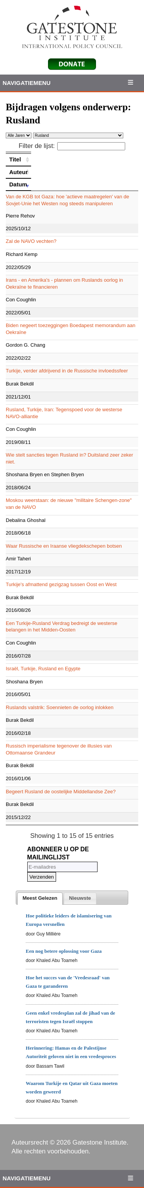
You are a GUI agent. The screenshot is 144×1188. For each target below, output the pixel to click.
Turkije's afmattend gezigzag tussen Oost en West (61, 584)
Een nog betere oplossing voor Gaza (64, 951)
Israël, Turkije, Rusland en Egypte (43, 668)
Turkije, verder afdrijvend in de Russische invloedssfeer (67, 371)
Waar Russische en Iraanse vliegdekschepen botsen (64, 546)
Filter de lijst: (72, 146)
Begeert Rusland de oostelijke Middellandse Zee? (61, 791)
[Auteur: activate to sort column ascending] (18, 172)
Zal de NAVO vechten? (31, 241)
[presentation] (40, 898)
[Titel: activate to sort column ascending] (18, 159)
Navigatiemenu (27, 83)
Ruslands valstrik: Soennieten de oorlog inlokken (59, 707)
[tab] (40, 898)
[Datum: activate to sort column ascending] (18, 184)
